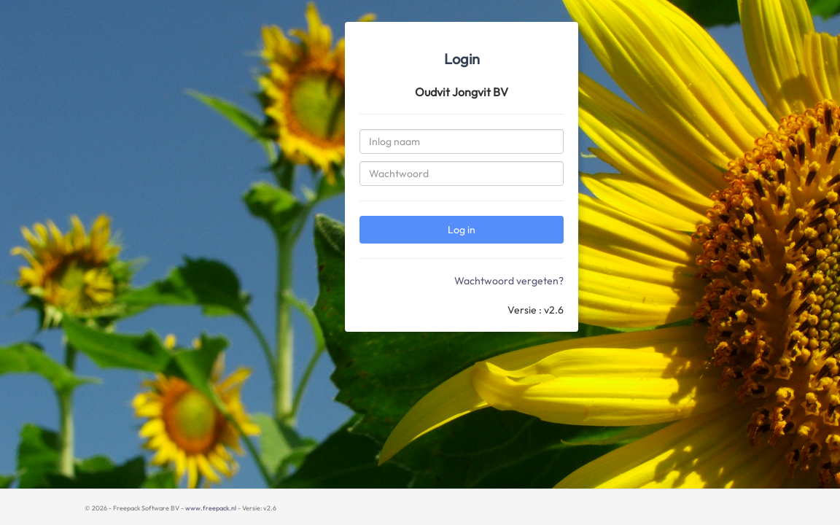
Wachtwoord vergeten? (509, 280)
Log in (461, 229)
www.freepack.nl (210, 508)
